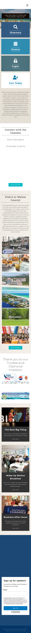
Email (5, 590)
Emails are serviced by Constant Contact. (14, 603)
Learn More (15, 439)
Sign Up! (15, 608)
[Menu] (27, 5)
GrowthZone (22, 630)
